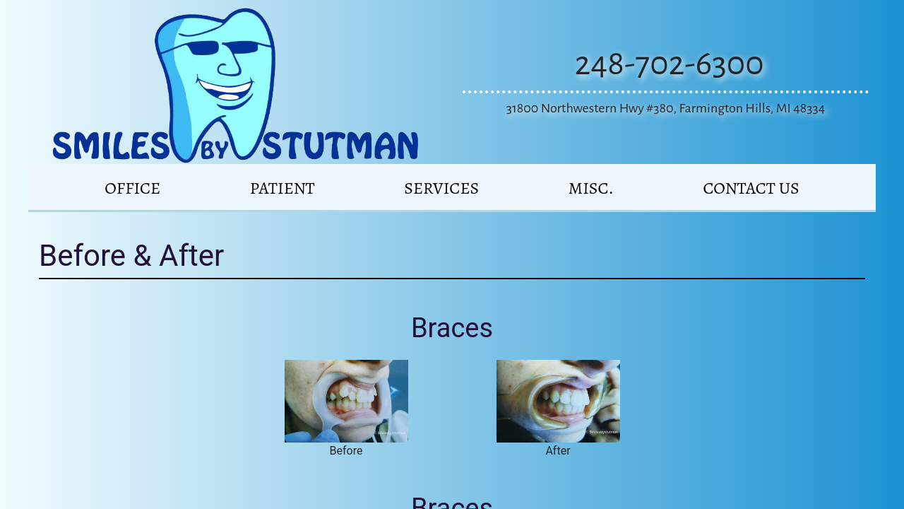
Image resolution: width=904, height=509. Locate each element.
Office (132, 188)
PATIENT (282, 188)
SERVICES (441, 188)
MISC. (591, 188)
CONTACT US (751, 188)
